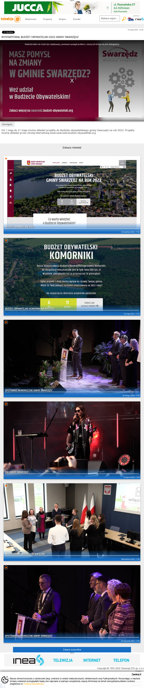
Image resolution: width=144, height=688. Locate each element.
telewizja (11, 19)
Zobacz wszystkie (72, 649)
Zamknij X (136, 674)
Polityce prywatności (33, 684)
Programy (47, 19)
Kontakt (76, 19)
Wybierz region (109, 18)
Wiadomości (30, 19)
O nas (138, 671)
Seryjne (62, 19)
